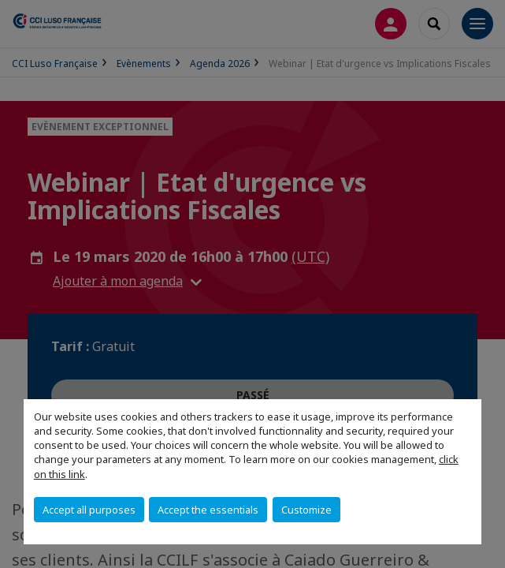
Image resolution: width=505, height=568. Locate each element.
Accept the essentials (208, 510)
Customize (306, 510)
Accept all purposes (89, 510)
